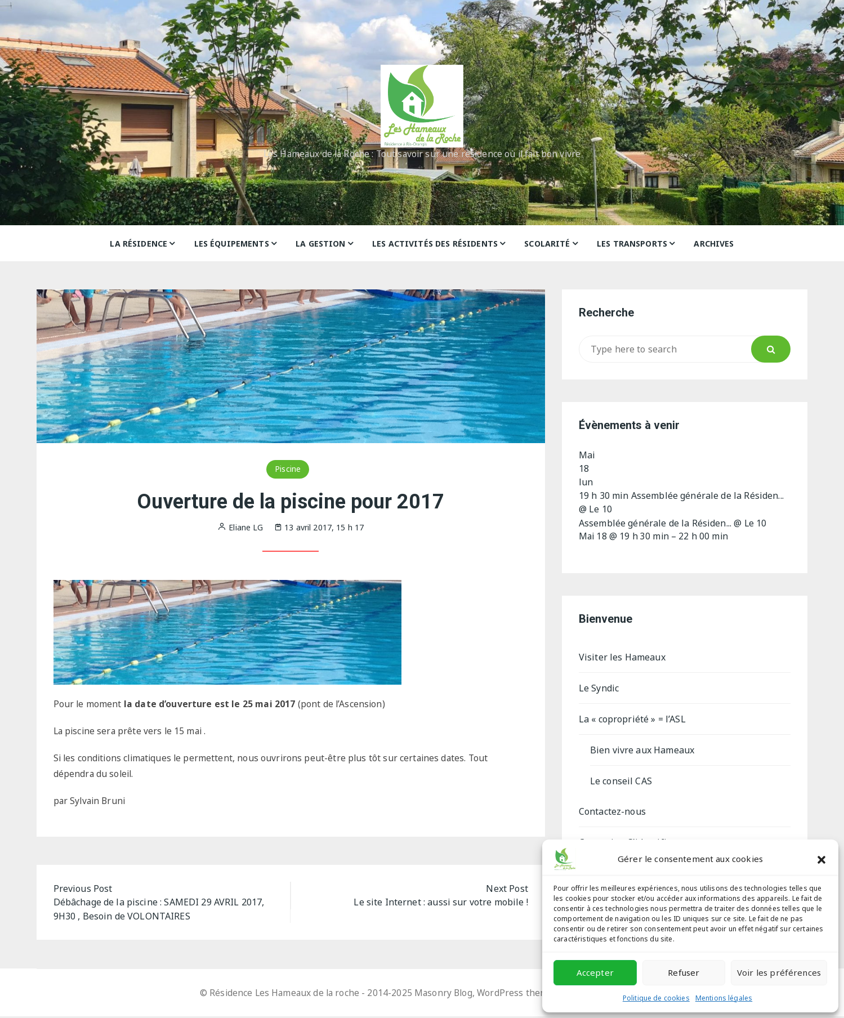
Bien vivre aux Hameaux (642, 750)
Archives (714, 243)
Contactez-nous (612, 811)
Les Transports (632, 243)
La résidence (138, 243)
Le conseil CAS (621, 781)
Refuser (683, 972)
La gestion (321, 243)
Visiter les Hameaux (622, 657)
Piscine (288, 468)
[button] (821, 858)
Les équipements (231, 243)
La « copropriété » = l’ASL (632, 719)
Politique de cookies (656, 998)
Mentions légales (723, 998)
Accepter (595, 972)
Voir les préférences (779, 972)
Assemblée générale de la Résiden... (655, 522)
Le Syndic (599, 688)
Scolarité (547, 243)
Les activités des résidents (435, 243)
